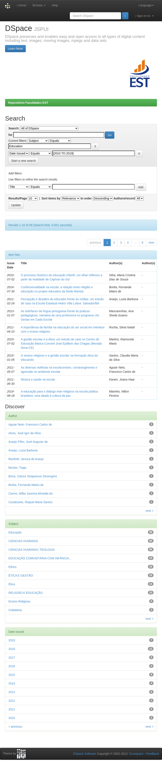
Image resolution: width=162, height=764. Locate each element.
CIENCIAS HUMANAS (23, 541)
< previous (15, 726)
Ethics (12, 567)
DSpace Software (84, 753)
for (10, 135)
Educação (15, 532)
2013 (11, 692)
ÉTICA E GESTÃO (20, 575)
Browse (39, 5)
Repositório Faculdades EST (28, 102)
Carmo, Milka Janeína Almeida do (30, 493)
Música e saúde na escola (38, 379)
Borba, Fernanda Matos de (26, 485)
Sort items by (51, 198)
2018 (11, 649)
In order (86, 198)
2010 (11, 718)
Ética (11, 584)
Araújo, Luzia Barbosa (23, 450)
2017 (11, 657)
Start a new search (23, 160)
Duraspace (136, 753)
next (151, 242)
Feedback (152, 753)
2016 (11, 666)
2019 (11, 640)
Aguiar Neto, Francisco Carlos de (30, 424)
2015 (11, 674)
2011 (11, 709)
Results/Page (17, 198)
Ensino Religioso (19, 601)
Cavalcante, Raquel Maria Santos (30, 502)
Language (146, 5)
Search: (13, 128)
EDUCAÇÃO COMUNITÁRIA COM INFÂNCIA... (39, 558)
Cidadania (15, 610)
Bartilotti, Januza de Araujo (26, 459)
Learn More (15, 48)
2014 (11, 683)
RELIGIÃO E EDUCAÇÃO (25, 592)
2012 (11, 700)
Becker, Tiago (17, 467)
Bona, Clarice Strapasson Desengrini (32, 476)
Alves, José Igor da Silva (24, 433)
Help (55, 5)
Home (21, 5)
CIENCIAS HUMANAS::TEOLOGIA (31, 549)
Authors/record (124, 198)
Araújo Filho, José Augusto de (28, 441)
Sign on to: (144, 16)
